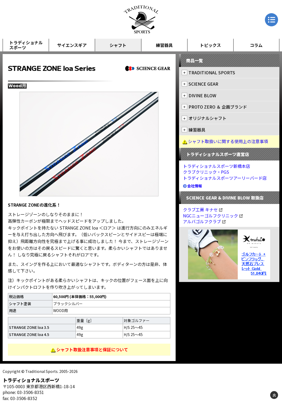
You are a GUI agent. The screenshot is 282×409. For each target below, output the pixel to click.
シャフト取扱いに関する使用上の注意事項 (228, 141)
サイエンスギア (72, 45)
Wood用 (17, 86)
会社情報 (192, 185)
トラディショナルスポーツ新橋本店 (216, 166)
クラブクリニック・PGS (206, 172)
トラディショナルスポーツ (26, 45)
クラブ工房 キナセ (202, 209)
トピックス (210, 45)
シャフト (118, 45)
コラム (256, 45)
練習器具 (164, 45)
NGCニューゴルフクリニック (213, 215)
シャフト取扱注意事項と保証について (92, 349)
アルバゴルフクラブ (204, 221)
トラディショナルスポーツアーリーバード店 (225, 178)
